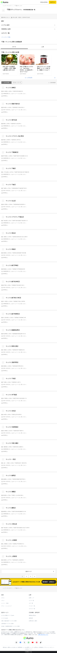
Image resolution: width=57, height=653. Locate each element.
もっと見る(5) (28, 77)
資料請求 (31, 618)
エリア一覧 (31, 600)
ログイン (52, 2)
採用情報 (20, 647)
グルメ (2, 600)
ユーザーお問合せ (34, 647)
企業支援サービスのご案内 (7, 623)
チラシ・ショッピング (6, 605)
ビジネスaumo (4, 618)
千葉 (2, 52)
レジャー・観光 (4, 603)
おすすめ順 (6, 82)
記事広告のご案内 (33, 620)
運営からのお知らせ (12, 647)
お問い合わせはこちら (43, 634)
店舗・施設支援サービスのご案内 (9, 620)
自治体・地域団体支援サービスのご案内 (10, 626)
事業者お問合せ (32, 615)
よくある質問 (26, 647)
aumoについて (29, 649)
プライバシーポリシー (49, 647)
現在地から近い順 (17, 82)
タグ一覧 (31, 603)
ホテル (2, 597)
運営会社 (5, 647)
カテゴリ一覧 (32, 608)
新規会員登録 (44, 2)
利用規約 (41, 647)
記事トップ (31, 597)
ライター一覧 (32, 605)
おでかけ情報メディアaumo (7, 615)
